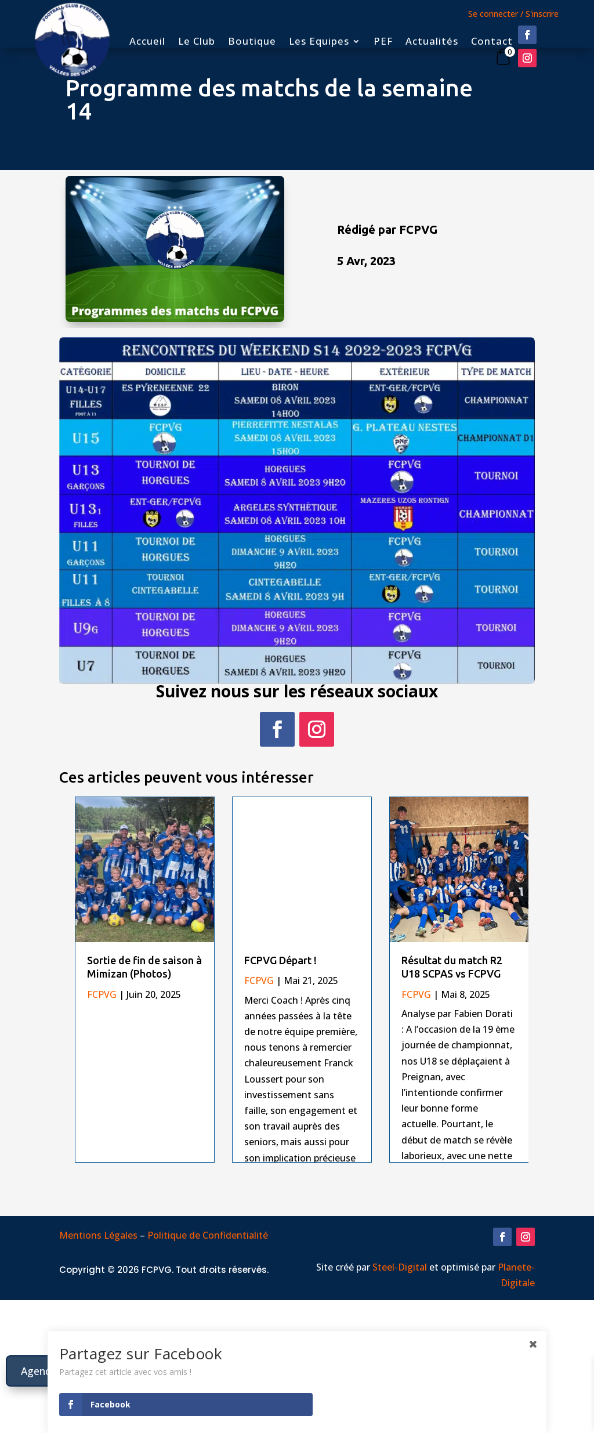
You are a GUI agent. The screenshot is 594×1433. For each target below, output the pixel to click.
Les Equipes (319, 42)
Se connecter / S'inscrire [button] (513, 13)
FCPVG (102, 994)
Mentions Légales (98, 1327)
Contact (492, 42)
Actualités (431, 42)
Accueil (147, 42)
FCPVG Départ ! (280, 960)
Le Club (196, 42)
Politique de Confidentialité (208, 1327)
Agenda (39, 1370)
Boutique (252, 42)
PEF (383, 42)
